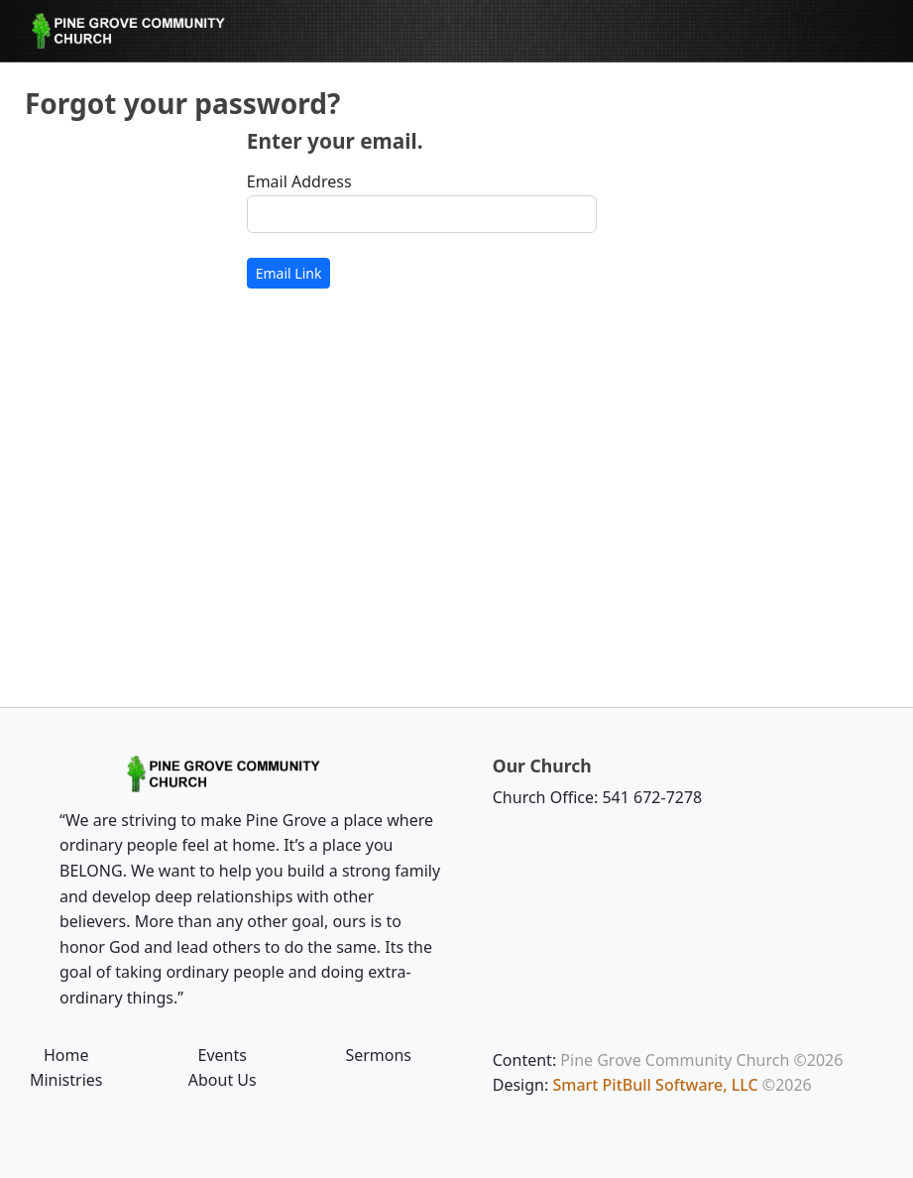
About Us (222, 1080)
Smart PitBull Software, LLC (654, 1085)
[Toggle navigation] (848, 31)
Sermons (378, 1055)
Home (66, 1055)
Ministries (66, 1080)
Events (222, 1055)
